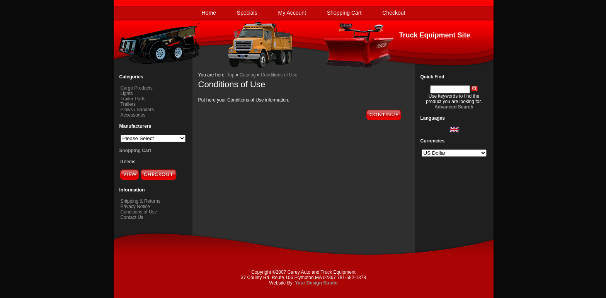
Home (209, 13)
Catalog (247, 75)
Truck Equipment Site (434, 35)
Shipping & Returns (140, 201)
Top (230, 75)
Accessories (133, 115)
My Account (292, 13)
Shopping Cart (344, 13)
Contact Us (132, 217)
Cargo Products (137, 88)
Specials (247, 13)
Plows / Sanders (137, 109)
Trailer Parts (133, 99)
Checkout (393, 13)
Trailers (128, 104)
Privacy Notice (135, 206)
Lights (127, 93)
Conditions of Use (139, 212)
